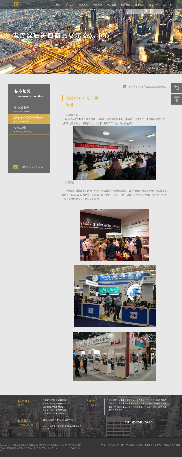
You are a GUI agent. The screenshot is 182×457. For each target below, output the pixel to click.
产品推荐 (111, 5)
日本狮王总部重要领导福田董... (55, 400)
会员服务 (167, 5)
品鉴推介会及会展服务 (156, 87)
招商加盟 (125, 5)
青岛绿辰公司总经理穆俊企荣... (55, 403)
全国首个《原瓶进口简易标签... (55, 410)
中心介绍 (83, 5)
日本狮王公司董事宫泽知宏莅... (55, 413)
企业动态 (69, 5)
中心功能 (97, 5)
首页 (58, 5)
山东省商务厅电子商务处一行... (55, 407)
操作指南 (139, 5)
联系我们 (153, 5)
